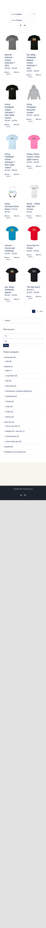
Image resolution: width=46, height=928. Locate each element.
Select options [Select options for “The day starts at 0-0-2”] (30, 297)
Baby (7, 371)
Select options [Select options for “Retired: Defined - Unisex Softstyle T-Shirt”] (8, 73)
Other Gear (10, 386)
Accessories (8, 357)
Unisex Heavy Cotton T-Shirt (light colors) (33, 157)
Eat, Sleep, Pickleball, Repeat (9, 290)
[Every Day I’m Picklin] (34, 233)
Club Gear (8, 422)
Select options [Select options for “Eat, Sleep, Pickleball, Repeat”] (8, 300)
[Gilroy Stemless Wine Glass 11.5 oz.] (12, 191)
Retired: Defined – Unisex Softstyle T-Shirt (10, 60)
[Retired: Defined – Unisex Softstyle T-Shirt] (12, 42)
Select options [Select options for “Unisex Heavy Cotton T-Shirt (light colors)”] (30, 167)
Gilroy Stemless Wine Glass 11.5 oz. (12, 206)
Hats (7, 361)
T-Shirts (8, 401)
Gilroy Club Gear (12, 426)
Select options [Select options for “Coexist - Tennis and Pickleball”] (8, 258)
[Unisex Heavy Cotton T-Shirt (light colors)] (34, 142)
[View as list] (25, 25)
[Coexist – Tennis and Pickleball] (12, 233)
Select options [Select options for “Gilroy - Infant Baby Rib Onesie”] (30, 217)
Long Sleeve (10, 376)
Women (8, 417)
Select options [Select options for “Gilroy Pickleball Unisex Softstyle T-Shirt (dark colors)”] (8, 125)
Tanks (8, 407)
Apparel (7, 367)
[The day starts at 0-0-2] (34, 275)
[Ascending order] (34, 14)
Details (17, 72)
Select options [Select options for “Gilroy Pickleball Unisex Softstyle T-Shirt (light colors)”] (8, 175)
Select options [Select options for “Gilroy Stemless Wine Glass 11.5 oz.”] (8, 217)
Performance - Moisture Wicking (17, 391)
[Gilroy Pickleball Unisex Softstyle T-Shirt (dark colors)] (12, 92)
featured (7, 447)
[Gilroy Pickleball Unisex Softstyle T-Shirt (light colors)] (12, 142)
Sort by (17, 14)
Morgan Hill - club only (14, 431)
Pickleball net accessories (13, 452)
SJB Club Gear (11, 436)
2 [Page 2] (37, 311)
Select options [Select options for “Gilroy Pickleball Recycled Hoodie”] (30, 120)
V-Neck (8, 412)
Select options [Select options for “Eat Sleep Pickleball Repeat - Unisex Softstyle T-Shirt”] (30, 75)
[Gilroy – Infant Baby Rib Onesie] (34, 191)
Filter (6, 345)
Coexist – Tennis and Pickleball (10, 248)
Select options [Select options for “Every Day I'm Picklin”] (30, 255)
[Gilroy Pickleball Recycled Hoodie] (34, 92)
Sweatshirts (10, 396)
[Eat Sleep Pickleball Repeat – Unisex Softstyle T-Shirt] (34, 42)
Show (17, 20)
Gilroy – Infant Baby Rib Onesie (33, 206)
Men (7, 381)
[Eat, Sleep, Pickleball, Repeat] (12, 275)
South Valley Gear (12, 442)
